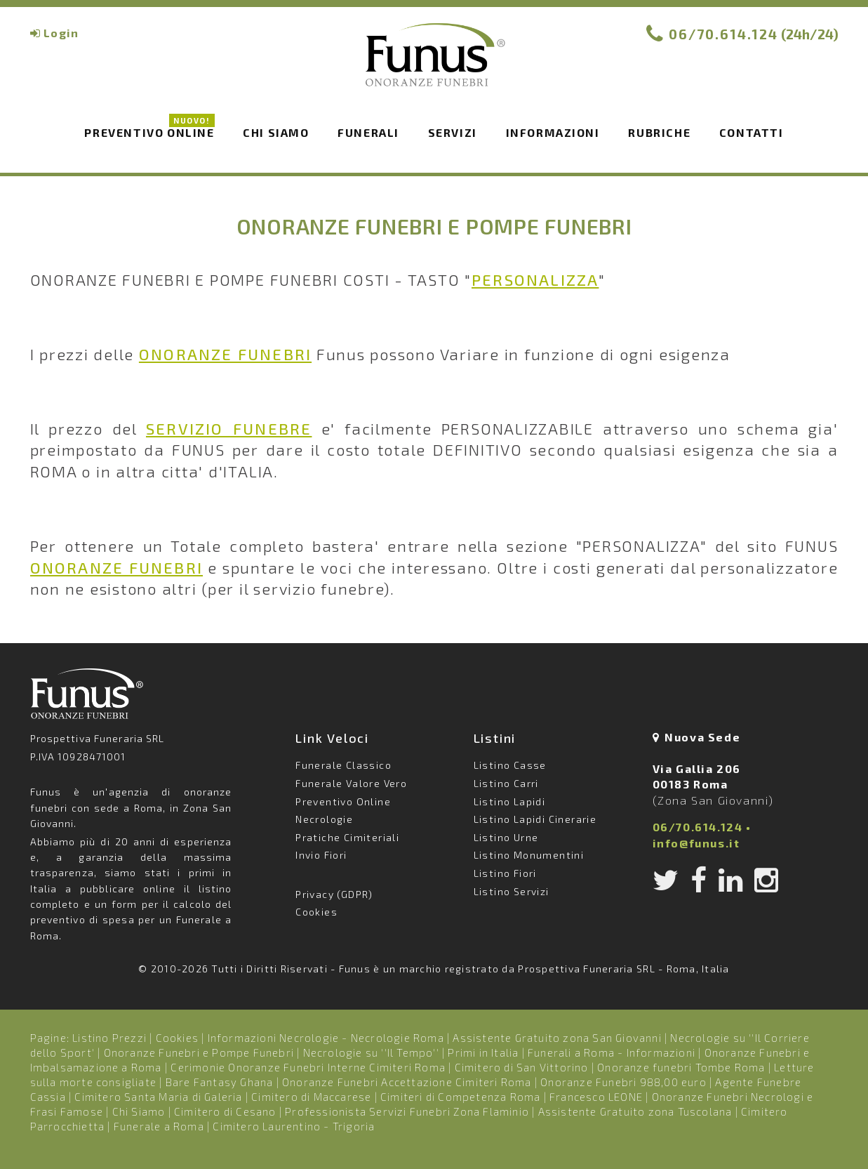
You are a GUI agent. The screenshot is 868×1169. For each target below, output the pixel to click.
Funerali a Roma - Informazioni (611, 1052)
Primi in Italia (483, 1052)
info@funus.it (696, 843)
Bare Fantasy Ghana (220, 1082)
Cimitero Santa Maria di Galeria (158, 1096)
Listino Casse (510, 765)
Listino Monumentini (529, 855)
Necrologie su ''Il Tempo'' (371, 1052)
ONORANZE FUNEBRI (225, 354)
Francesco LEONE (596, 1096)
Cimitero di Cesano (225, 1111)
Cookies (316, 912)
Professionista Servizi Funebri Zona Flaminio (407, 1111)
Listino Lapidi (510, 801)
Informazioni (553, 132)
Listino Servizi (511, 891)
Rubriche (659, 132)
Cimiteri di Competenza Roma (460, 1096)
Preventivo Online (149, 131)
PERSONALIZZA (535, 279)
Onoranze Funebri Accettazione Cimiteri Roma (407, 1082)
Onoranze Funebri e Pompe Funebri (199, 1052)
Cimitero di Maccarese (311, 1096)
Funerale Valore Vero (351, 783)
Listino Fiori (505, 873)
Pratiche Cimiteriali (347, 837)
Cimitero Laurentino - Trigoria (294, 1126)
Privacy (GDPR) (334, 894)
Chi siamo (276, 132)
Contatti (751, 132)
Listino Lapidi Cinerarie (535, 819)
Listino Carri (506, 783)
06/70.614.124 (723, 34)
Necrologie (324, 819)
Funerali (368, 132)
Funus (434, 64)
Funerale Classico (343, 765)
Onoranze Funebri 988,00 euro (623, 1082)
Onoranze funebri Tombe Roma (681, 1067)
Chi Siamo (139, 1111)
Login (61, 32)
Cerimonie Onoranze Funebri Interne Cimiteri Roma (308, 1067)
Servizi (452, 132)
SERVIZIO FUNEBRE (229, 428)
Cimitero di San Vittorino (522, 1067)
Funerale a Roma (159, 1126)
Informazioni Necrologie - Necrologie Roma (326, 1037)
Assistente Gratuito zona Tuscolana (635, 1111)
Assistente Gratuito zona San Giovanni (557, 1037)
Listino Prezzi (109, 1037)
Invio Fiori (321, 855)
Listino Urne (506, 837)
